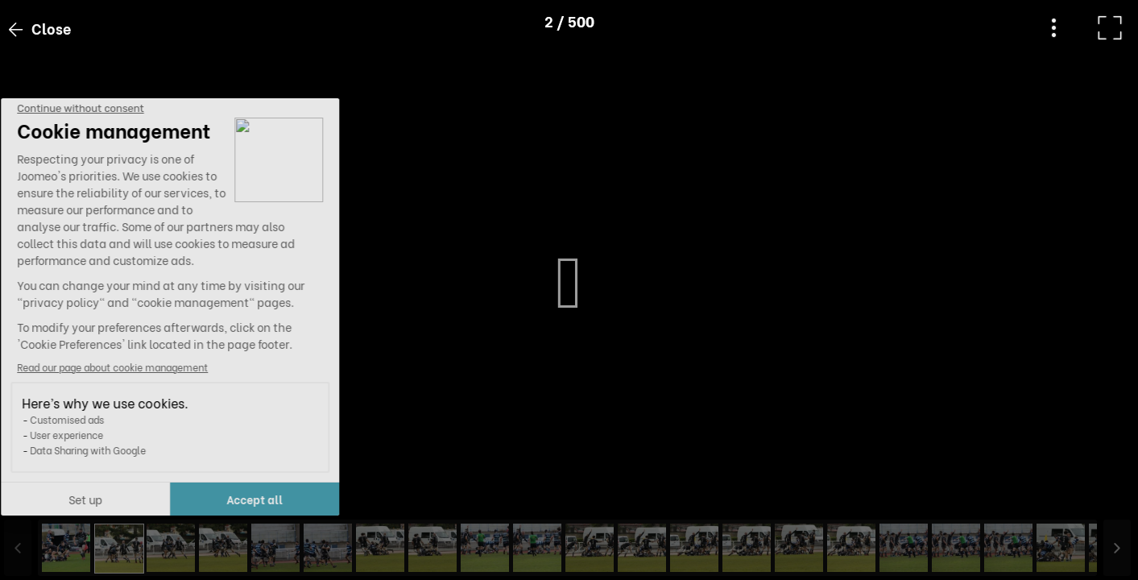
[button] (42, 497)
